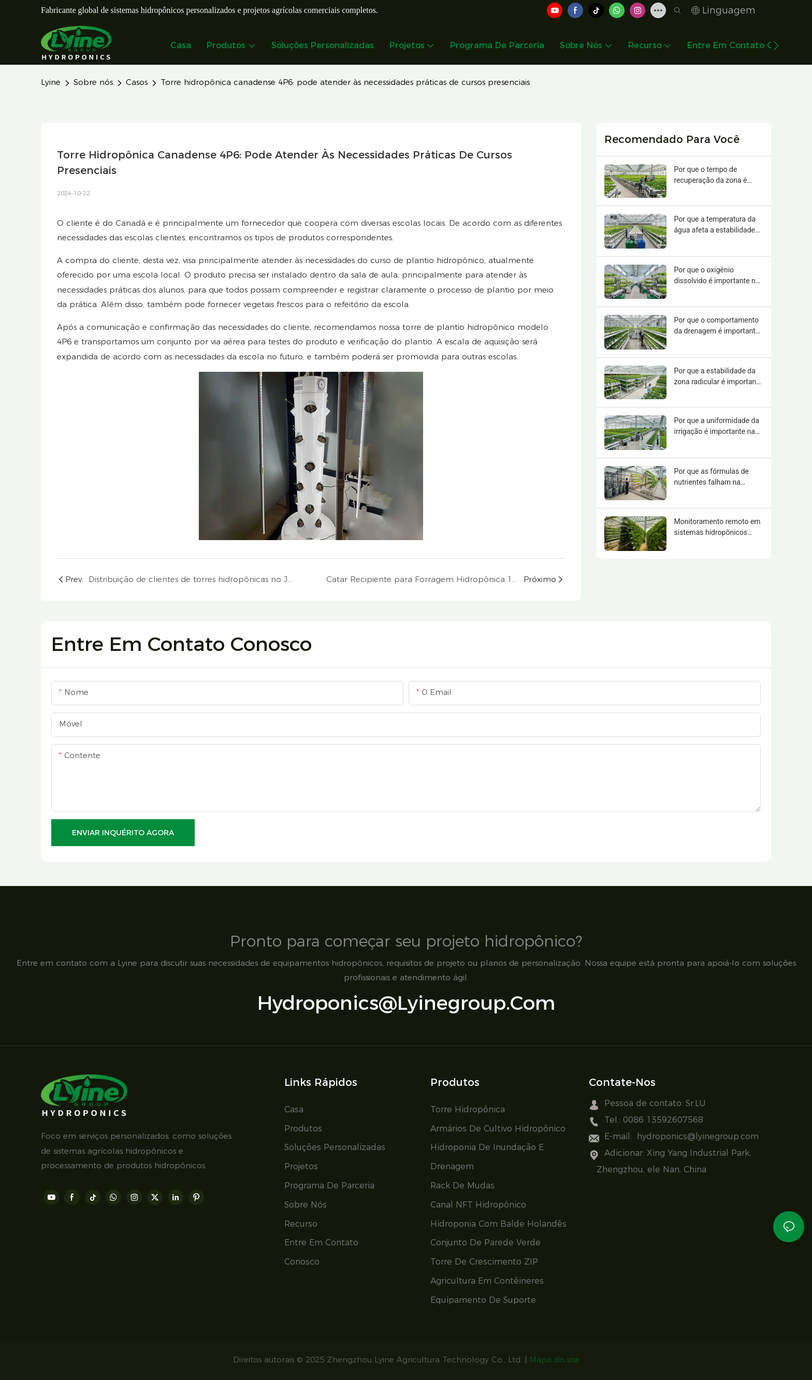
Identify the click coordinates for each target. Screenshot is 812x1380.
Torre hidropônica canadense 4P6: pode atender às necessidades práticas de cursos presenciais (345, 82)
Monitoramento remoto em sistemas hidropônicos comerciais (717, 527)
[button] (776, 45)
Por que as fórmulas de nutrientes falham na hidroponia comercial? (711, 477)
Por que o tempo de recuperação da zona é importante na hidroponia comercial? (715, 175)
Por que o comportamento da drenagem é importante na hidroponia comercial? (717, 326)
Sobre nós (93, 82)
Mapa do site (554, 1359)
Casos (137, 82)
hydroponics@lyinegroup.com (406, 1002)
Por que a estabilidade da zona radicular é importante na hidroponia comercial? (718, 377)
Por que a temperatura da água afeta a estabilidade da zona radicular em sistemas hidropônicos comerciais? (715, 225)
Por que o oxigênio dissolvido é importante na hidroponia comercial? (717, 276)
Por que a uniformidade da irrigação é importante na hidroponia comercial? (717, 426)
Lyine (51, 82)
